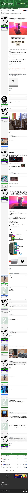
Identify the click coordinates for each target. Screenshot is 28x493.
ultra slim (20, 13)
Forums (7, 8)
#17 (26, 399)
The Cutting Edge (8, 456)
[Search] (26, 3)
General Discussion (10, 467)
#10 (26, 299)
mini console (8, 13)
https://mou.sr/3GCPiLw (11, 224)
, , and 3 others (14, 173)
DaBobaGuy (4, 467)
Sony (8, 459)
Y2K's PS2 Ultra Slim (6, 455)
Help (25, 489)
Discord (2, 485)
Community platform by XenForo (6, 490)
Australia (7, 397)
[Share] (25, 96)
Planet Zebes (6, 186)
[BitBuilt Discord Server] (26, 10)
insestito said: (10, 361)
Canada (7, 421)
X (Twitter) (2, 486)
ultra (18, 13)
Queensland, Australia (6, 121)
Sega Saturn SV (10, 90)
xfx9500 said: (10, 412)
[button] (24, 3)
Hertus (25, 467)
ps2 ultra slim (14, 13)
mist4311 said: (10, 331)
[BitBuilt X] (25, 10)
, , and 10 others (14, 273)
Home (3, 8)
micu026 (25, 461)
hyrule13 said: (10, 437)
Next (6, 451)
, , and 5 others (14, 136)
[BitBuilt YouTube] (23, 10)
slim (16, 13)
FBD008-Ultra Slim (7, 464)
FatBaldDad (4, 465)
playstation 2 (11, 13)
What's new (12, 8)
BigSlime (4, 459)
